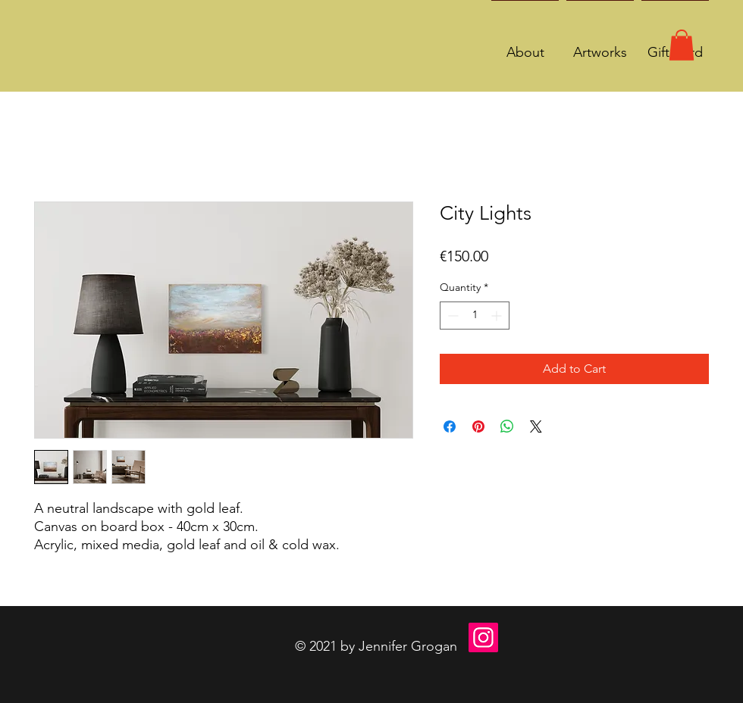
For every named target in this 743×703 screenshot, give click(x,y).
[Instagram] (483, 637)
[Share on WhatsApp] (507, 426)
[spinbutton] (474, 315)
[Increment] (497, 315)
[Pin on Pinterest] (478, 426)
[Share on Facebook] (449, 426)
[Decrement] (451, 315)
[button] (681, 45)
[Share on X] (536, 426)
